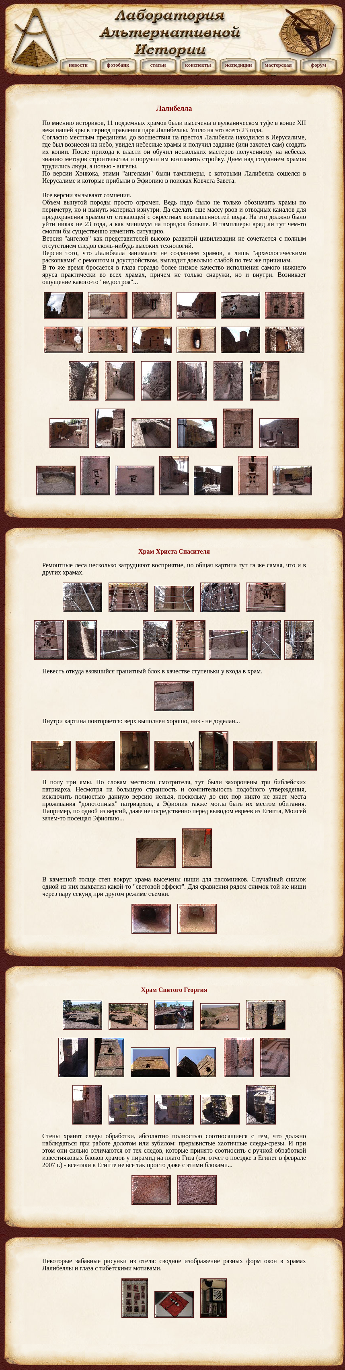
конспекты (198, 65)
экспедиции (238, 65)
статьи (158, 65)
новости (78, 65)
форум (318, 65)
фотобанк (118, 65)
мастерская (278, 65)
